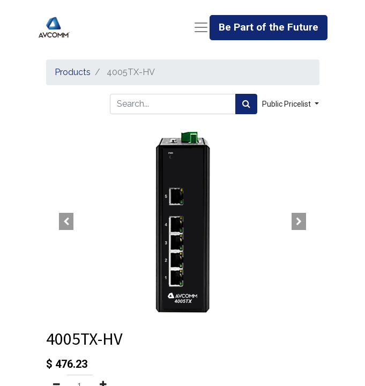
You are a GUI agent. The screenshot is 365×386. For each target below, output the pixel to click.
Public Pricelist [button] (287, 104)
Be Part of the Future (268, 27)
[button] (66, 221)
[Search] (246, 104)
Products (73, 72)
